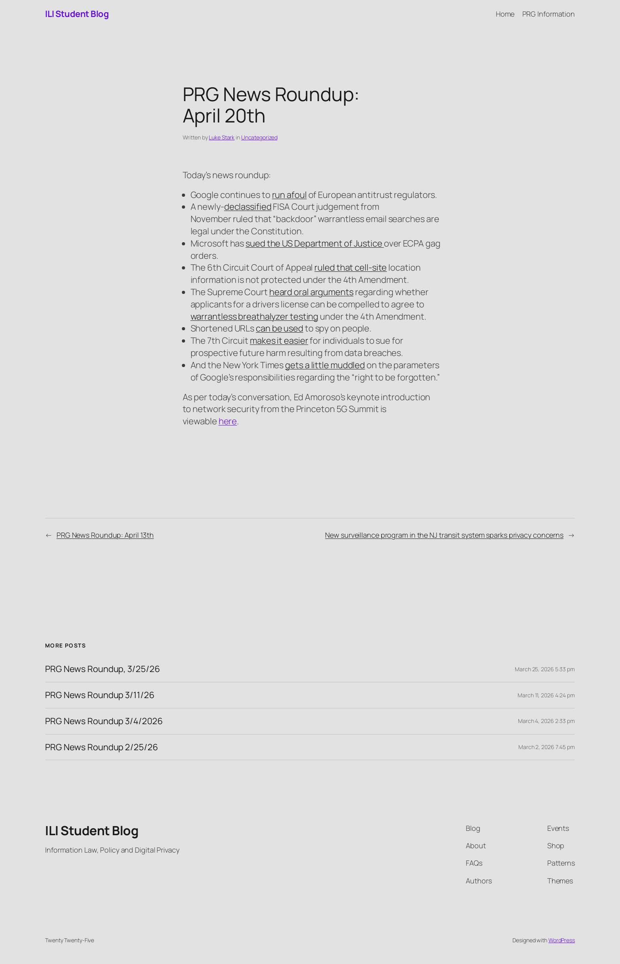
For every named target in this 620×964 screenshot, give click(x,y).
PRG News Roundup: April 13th (105, 535)
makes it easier (279, 340)
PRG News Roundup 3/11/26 (100, 695)
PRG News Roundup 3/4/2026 (104, 721)
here (228, 421)
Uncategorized (259, 137)
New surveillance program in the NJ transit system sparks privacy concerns (444, 535)
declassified (248, 207)
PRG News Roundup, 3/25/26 (102, 669)
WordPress (561, 940)
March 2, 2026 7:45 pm (546, 747)
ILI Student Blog (77, 14)
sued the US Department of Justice (315, 243)
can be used (279, 328)
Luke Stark (221, 137)
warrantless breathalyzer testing (255, 316)
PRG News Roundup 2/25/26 (101, 747)
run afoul (289, 195)
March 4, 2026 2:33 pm (546, 721)
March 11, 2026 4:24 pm (546, 695)
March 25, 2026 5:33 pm (545, 669)
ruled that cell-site (350, 267)
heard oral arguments (311, 292)
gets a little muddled (325, 365)
